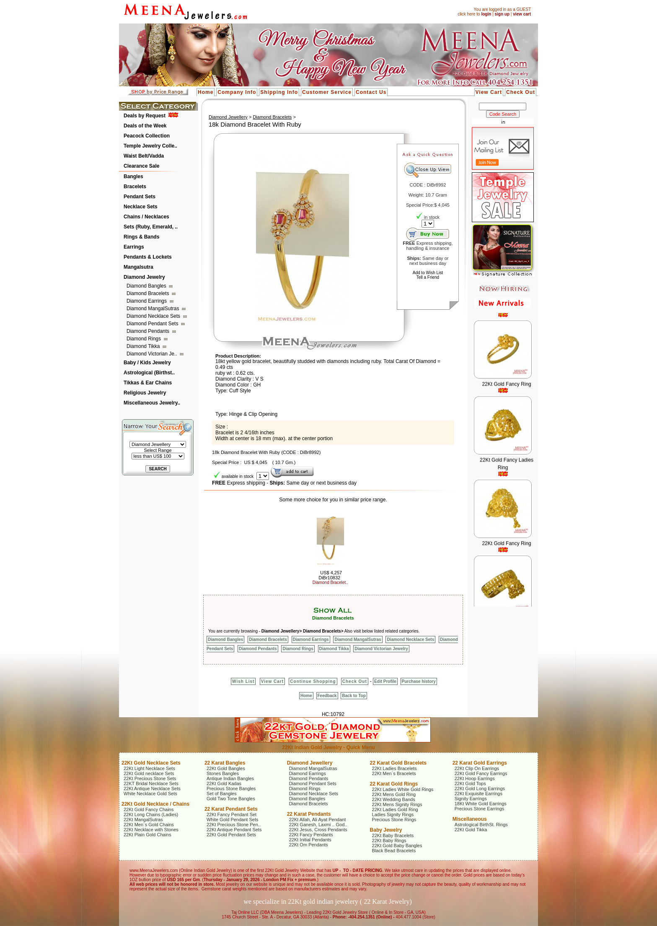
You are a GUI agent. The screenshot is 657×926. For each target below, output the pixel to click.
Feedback (327, 695)
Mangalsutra (138, 267)
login (486, 14)
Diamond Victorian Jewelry (381, 648)
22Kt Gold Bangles (226, 768)
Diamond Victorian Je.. (152, 354)
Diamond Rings (144, 339)
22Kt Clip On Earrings (477, 768)
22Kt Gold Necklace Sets (151, 763)
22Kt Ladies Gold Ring (395, 809)
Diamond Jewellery (228, 116)
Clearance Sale (141, 166)
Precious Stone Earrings (479, 808)
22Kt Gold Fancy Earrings (481, 773)
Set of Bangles (222, 793)
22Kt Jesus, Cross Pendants (318, 829)
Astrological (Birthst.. (149, 373)
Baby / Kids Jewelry (147, 363)
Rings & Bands (141, 237)
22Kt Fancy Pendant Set (231, 814)
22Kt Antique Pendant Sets (234, 829)
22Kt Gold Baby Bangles (397, 845)
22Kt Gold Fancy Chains (148, 809)
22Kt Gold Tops (470, 783)
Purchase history (419, 681)
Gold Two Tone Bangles (231, 798)
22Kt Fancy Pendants (311, 834)
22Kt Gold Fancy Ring (506, 391)
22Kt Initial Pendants (310, 839)
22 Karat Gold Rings (394, 784)
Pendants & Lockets (148, 257)
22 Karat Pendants (309, 814)
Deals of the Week (145, 126)
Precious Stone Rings (394, 819)
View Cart (489, 92)
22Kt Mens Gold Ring (394, 794)
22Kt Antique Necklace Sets (152, 788)
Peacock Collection (147, 136)
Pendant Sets (139, 197)
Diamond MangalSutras (154, 308)
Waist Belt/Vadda (144, 156)
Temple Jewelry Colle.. (150, 146)
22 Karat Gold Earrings (480, 763)
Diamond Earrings (147, 301)
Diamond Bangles (147, 286)
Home (205, 92)
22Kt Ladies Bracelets (394, 768)
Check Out (520, 92)
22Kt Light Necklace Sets (149, 768)
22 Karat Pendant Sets (231, 809)
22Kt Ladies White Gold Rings (403, 789)
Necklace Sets (141, 207)
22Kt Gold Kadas (224, 783)
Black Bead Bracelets (394, 850)
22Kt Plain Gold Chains (147, 834)
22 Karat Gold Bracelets (398, 763)
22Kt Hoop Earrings (475, 778)
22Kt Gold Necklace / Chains (155, 804)
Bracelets (135, 186)
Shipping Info (279, 92)
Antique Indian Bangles (230, 778)
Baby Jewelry (386, 830)
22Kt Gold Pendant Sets (231, 834)
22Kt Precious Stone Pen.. (234, 824)
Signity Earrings (471, 798)
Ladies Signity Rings (393, 814)
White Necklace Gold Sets (150, 793)
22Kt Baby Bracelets (393, 835)
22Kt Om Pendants (308, 844)
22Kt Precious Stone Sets (150, 778)
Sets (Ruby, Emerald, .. (151, 227)
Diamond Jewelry (144, 277)
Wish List (243, 681)
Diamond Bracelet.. (330, 582)
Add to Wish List (428, 272)
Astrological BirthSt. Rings (481, 824)
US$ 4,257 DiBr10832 (330, 575)
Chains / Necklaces (146, 217)
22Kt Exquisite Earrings (478, 793)
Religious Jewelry (145, 393)
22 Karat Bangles (224, 763)
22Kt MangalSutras (143, 819)
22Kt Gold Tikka (471, 829)
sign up (502, 14)
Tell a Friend (427, 277)
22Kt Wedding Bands (393, 799)
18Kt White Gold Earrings (481, 803)
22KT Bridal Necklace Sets (151, 783)
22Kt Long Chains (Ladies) (151, 814)
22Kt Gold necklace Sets (149, 773)
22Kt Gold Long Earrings (480, 788)
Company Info (236, 92)
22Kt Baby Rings (389, 840)
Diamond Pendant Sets (153, 324)
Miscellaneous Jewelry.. (152, 403)
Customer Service (327, 92)
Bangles (133, 176)
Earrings (134, 247)
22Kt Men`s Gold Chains (149, 824)
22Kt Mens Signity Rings (397, 804)
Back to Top (353, 695)
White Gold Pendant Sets (233, 819)
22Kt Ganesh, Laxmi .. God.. (318, 824)
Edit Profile (385, 681)
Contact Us (371, 92)
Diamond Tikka (144, 346)
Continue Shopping (313, 681)
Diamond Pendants (149, 331)
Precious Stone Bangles (231, 788)
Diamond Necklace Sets (154, 316)
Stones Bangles (223, 773)
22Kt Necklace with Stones (151, 829)
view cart (522, 14)
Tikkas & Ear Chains (148, 383)
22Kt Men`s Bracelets (394, 773)
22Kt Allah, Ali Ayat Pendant (317, 819)
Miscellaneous (470, 819)
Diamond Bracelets (149, 293)
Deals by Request (145, 116)
